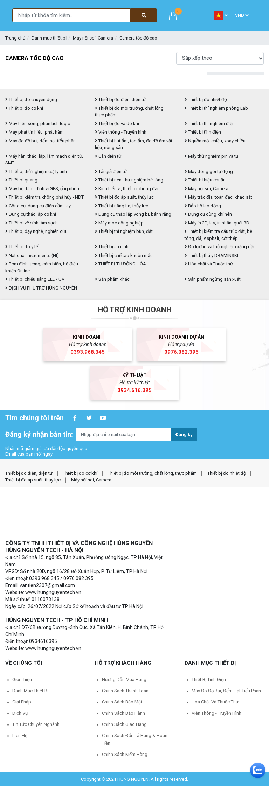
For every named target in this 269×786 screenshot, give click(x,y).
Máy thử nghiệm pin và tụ (211, 156)
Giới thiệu (22, 679)
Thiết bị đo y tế (21, 246)
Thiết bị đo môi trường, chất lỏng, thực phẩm (152, 473)
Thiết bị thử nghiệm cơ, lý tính (36, 171)
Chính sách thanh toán (125, 690)
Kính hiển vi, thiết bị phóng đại (126, 188)
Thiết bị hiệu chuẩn (205, 180)
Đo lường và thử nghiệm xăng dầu (220, 246)
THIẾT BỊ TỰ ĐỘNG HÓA (120, 263)
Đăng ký (184, 434)
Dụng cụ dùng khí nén (208, 214)
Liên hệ (19, 735)
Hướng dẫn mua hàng (124, 679)
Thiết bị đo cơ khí (24, 108)
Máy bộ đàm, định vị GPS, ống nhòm (43, 188)
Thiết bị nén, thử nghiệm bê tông (129, 180)
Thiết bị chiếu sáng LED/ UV (34, 279)
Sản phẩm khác (112, 279)
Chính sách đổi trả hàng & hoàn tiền (134, 739)
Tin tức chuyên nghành (36, 724)
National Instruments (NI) (32, 255)
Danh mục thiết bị (49, 38)
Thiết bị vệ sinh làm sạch (31, 223)
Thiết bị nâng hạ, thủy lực (121, 205)
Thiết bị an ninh (112, 246)
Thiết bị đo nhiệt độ (206, 99)
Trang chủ (15, 38)
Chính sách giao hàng (124, 724)
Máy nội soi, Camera (93, 38)
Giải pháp (21, 702)
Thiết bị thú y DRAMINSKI (211, 255)
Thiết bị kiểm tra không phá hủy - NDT (44, 197)
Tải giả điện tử (111, 171)
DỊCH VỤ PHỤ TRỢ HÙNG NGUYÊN (41, 288)
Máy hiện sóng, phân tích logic (37, 123)
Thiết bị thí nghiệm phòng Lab (216, 108)
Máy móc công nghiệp (119, 223)
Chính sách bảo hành (123, 713)
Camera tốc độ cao (138, 38)
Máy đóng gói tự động (209, 171)
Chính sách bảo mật (122, 702)
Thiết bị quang (21, 180)
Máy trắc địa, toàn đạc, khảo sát (218, 197)
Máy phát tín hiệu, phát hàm (34, 132)
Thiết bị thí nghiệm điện (210, 123)
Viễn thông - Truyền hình (120, 132)
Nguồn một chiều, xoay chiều (215, 140)
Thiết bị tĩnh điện (203, 132)
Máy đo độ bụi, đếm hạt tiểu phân (40, 140)
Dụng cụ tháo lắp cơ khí (30, 214)
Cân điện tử (108, 156)
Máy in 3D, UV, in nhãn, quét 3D (217, 223)
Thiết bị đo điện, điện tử (120, 99)
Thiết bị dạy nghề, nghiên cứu (36, 231)
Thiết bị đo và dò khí (117, 123)
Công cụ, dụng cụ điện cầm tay (38, 205)
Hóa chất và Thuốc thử (209, 263)
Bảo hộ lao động (203, 205)
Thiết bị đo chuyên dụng (31, 99)
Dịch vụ (20, 713)
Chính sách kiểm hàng (124, 754)
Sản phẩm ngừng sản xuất (213, 279)
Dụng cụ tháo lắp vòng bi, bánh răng (133, 214)
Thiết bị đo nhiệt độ (226, 473)
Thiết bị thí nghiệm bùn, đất (124, 231)
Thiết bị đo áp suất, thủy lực (124, 197)
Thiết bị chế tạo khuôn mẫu (124, 255)
